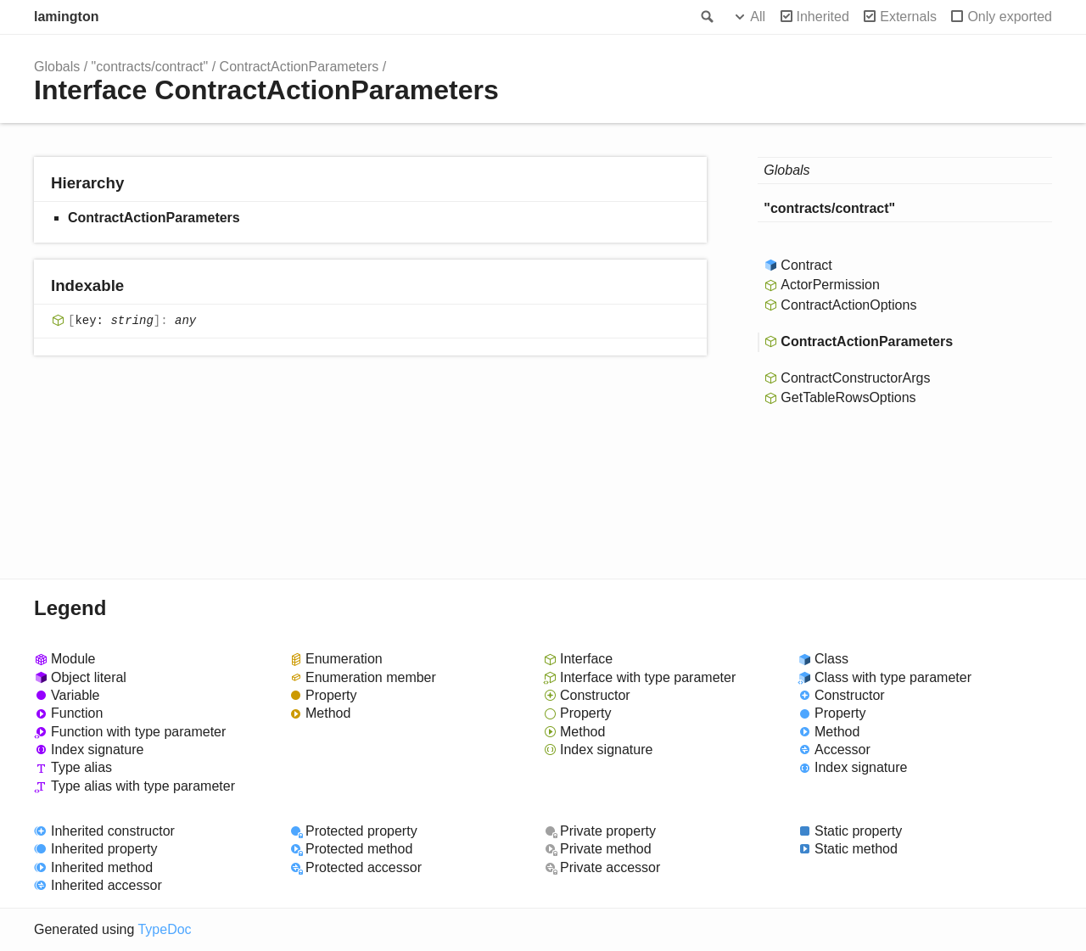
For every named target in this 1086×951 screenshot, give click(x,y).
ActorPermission (830, 284)
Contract (806, 265)
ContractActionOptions (848, 305)
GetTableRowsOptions (848, 397)
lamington (66, 16)
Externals (908, 16)
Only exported (1009, 16)
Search (706, 17)
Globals (57, 66)
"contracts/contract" (150, 66)
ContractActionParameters (299, 66)
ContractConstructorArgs (855, 378)
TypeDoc (164, 929)
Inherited (823, 16)
